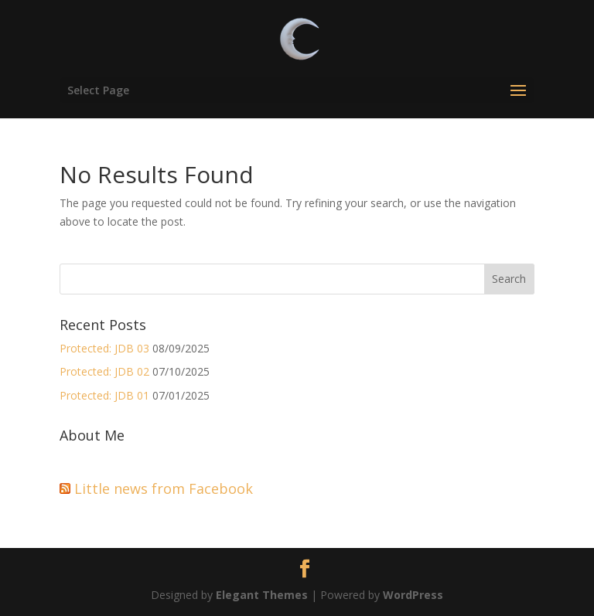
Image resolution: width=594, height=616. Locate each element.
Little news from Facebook (163, 488)
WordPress (413, 594)
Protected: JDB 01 (104, 395)
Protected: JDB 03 (104, 348)
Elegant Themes (262, 594)
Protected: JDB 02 (104, 371)
